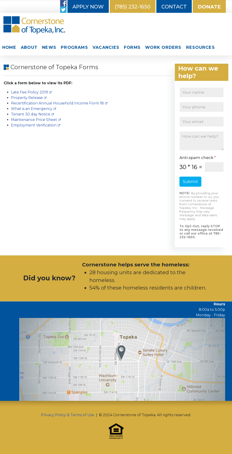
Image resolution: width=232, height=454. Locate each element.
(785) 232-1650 (132, 7)
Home (9, 47)
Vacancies (106, 47)
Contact (174, 7)
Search (220, 47)
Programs (74, 47)
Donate (209, 7)
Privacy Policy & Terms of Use (67, 415)
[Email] (201, 122)
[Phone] (201, 107)
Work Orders (163, 47)
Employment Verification (35, 125)
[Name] (201, 92)
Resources (200, 47)
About (29, 47)
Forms (132, 47)
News (49, 47)
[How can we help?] (201, 140)
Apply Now (88, 7)
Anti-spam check (197, 157)
